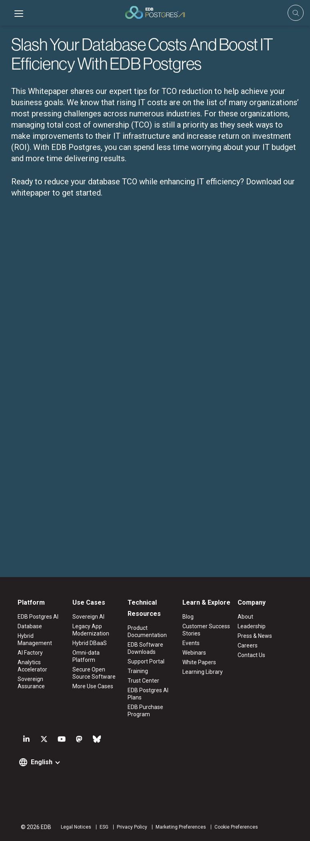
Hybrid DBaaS (89, 643)
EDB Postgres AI (38, 616)
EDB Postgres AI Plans (148, 694)
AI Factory (30, 652)
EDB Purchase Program (145, 710)
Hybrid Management (35, 639)
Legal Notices (76, 827)
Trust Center (143, 680)
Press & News (255, 636)
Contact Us (251, 655)
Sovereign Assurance (31, 682)
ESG (104, 827)
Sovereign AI (88, 616)
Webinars (194, 652)
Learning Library (202, 672)
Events (191, 643)
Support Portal (146, 661)
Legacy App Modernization (90, 630)
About (245, 616)
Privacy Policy (132, 827)
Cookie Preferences (236, 827)
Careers (248, 645)
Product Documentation (147, 631)
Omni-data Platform (86, 656)
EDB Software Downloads (145, 648)
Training (138, 671)
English (41, 762)
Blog (188, 616)
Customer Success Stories (206, 630)
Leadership (252, 626)
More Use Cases (92, 686)
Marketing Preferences (181, 827)
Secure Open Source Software (94, 673)
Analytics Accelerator (32, 666)
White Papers (199, 662)
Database (30, 626)
